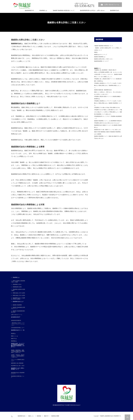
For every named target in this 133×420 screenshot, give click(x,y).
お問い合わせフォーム (111, 4)
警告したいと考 (18, 49)
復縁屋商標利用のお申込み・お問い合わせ (92, 10)
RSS (12, 416)
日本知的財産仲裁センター (17, 327)
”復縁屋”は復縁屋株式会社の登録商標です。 (111, 416)
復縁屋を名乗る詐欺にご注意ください (103, 59)
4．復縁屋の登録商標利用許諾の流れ (18, 311)
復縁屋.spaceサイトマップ (100, 54)
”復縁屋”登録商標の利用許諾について (63, 10)
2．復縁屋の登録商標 (16, 304)
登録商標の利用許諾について (17, 377)
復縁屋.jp (13, 333)
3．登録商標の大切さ (16, 284)
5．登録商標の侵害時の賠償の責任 (18, 290)
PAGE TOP (127, 417)
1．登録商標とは (15, 277)
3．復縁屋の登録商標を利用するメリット (18, 308)
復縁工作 (27, 43)
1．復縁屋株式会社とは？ (17, 301)
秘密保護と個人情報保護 (17, 363)
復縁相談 (39, 416)
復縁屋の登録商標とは (99, 56)
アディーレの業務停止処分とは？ (17, 360)
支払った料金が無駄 (41, 186)
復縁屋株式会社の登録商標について (17, 373)
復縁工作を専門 (29, 150)
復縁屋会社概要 (55, 416)
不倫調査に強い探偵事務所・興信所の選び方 (105, 70)
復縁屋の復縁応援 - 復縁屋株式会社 (103, 90)
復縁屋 (19, 110)
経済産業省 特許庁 (15, 317)
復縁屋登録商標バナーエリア (101, 61)
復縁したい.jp (14, 336)
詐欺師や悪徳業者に (22, 223)
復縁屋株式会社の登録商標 (22, 103)
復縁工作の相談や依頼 (48, 67)
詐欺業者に (22, 67)
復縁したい (31, 416)
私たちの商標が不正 (40, 168)
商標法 (96, 52)
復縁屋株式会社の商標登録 (22, 147)
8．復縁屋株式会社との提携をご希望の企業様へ (18, 298)
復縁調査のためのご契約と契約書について (17, 369)
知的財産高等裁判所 (16, 320)
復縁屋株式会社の (17, 174)
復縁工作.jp (14, 338)
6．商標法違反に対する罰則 (18, 293)
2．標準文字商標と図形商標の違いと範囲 (18, 281)
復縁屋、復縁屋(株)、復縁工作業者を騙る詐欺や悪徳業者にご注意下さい (17, 351)
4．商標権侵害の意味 (16, 286)
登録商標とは (43, 10)
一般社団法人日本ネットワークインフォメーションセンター (17, 324)
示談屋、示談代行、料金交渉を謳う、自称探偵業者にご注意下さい (17, 356)
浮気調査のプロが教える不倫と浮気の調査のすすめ (107, 107)
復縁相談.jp (14, 341)
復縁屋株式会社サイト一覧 (17, 330)
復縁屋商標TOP (29, 10)
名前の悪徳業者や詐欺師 (50, 211)
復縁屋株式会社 (114, 10)
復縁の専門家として (60, 150)
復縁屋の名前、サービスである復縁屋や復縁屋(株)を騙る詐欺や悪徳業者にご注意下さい (17, 345)
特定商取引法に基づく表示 (17, 365)
